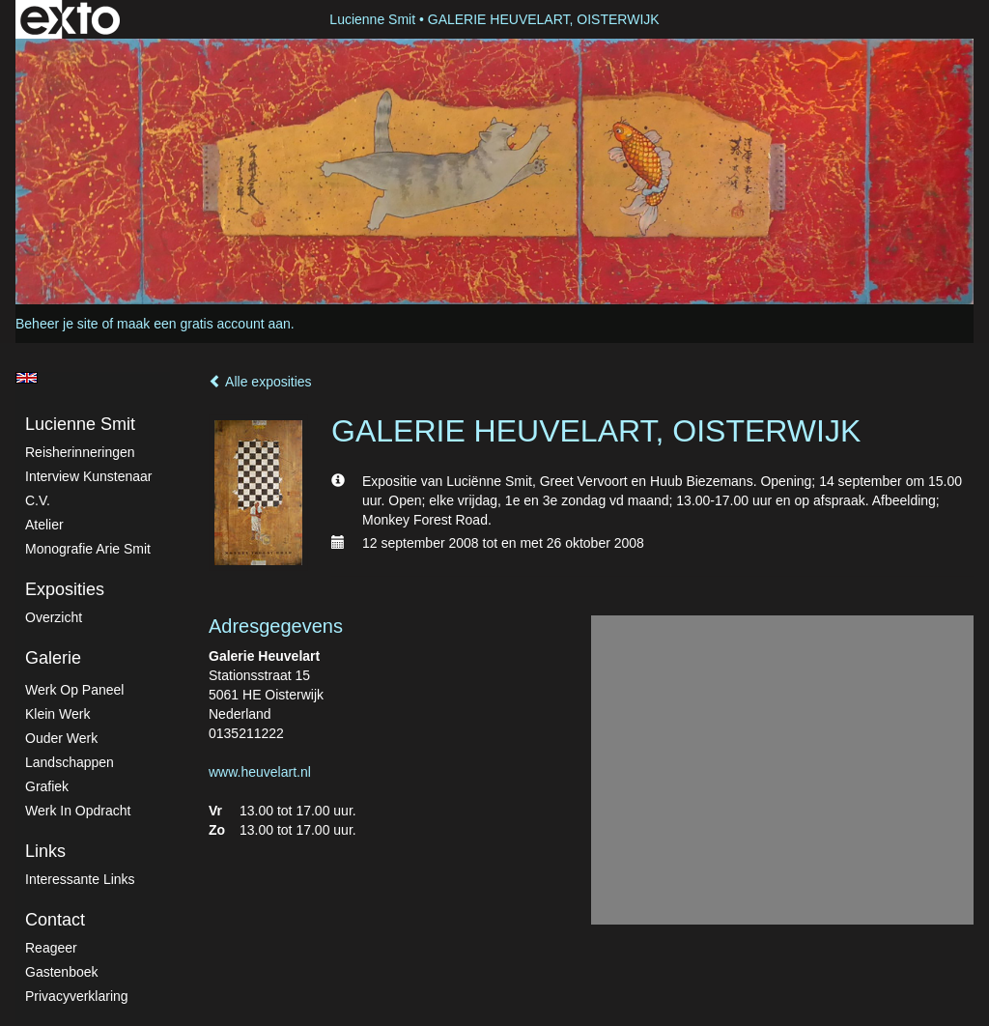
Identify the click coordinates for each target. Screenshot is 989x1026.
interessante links (80, 879)
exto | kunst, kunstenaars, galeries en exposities (70, 19)
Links (45, 851)
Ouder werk (61, 738)
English (26, 378)
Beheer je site (57, 323)
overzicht (53, 617)
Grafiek (47, 786)
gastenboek (62, 972)
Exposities (64, 589)
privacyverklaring (76, 996)
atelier (44, 524)
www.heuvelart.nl (260, 772)
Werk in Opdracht (77, 810)
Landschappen (69, 762)
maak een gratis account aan (204, 323)
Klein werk (57, 714)
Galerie (53, 658)
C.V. (37, 500)
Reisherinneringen (80, 452)
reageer (51, 947)
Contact (55, 919)
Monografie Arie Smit (88, 548)
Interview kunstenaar (89, 476)
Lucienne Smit (372, 19)
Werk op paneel (74, 690)
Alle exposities (260, 381)
